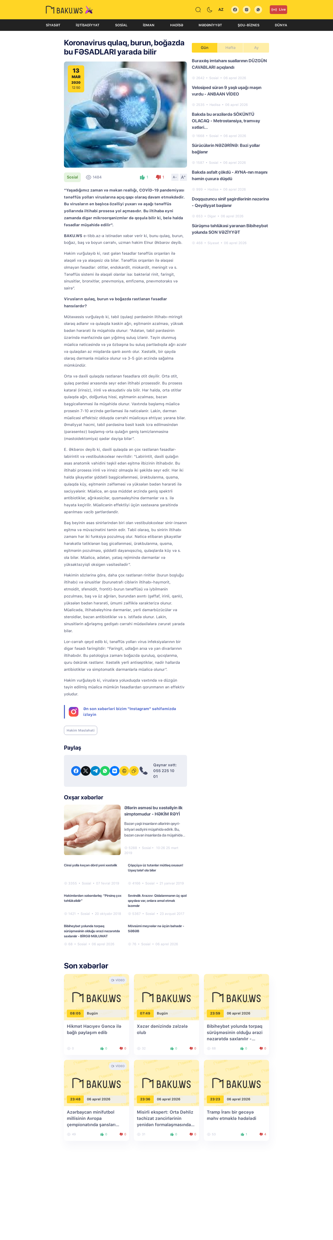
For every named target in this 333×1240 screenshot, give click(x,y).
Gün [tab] (204, 47)
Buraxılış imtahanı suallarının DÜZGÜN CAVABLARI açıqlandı (229, 64)
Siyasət (53, 25)
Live (278, 10)
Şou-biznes (248, 25)
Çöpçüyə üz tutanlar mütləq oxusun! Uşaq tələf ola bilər (155, 867)
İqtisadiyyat (87, 25)
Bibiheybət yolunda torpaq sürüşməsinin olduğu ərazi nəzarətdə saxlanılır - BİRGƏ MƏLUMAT (92, 931)
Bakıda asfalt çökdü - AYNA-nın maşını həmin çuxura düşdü (229, 175)
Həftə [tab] (230, 47)
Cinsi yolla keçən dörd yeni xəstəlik (90, 865)
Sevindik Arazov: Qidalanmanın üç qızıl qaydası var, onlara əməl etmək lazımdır (157, 901)
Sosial (121, 25)
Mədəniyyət (210, 25)
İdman (148, 25)
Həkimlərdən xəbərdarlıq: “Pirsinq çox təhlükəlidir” (92, 898)
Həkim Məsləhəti (81, 730)
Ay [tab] (256, 47)
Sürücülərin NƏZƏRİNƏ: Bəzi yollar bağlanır (226, 148)
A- (175, 177)
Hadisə (176, 25)
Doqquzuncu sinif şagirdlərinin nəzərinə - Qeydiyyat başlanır (230, 202)
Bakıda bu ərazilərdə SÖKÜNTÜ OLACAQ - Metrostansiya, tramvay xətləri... (226, 121)
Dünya (281, 25)
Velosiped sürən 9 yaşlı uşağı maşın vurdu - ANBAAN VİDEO (226, 90)
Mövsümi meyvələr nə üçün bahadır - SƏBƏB (156, 928)
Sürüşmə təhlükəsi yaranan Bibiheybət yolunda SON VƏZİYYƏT (230, 229)
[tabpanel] (230, 151)
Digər (212, 216)
